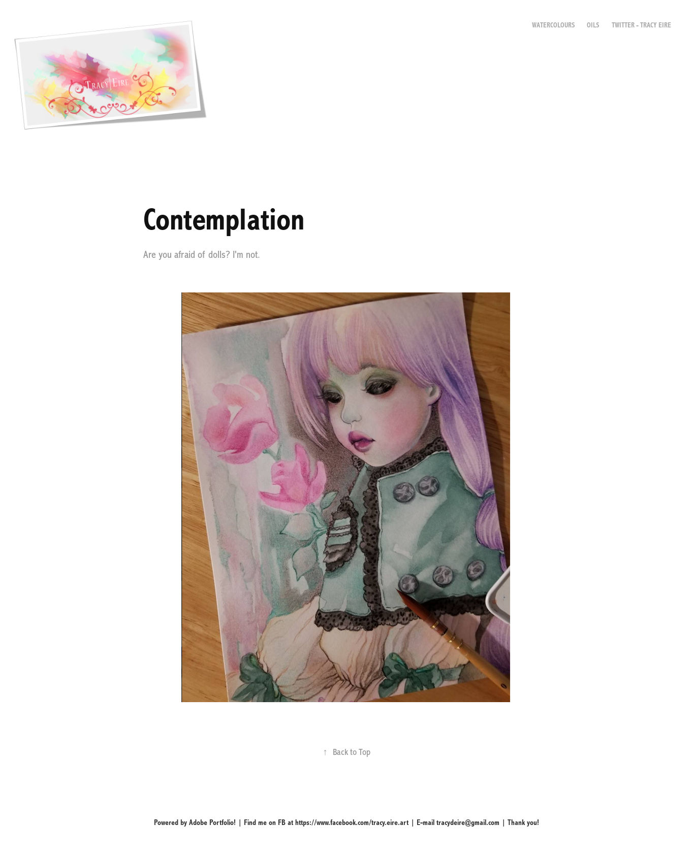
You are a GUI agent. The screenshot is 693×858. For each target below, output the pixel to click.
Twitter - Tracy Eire (641, 25)
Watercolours (553, 25)
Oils (593, 25)
